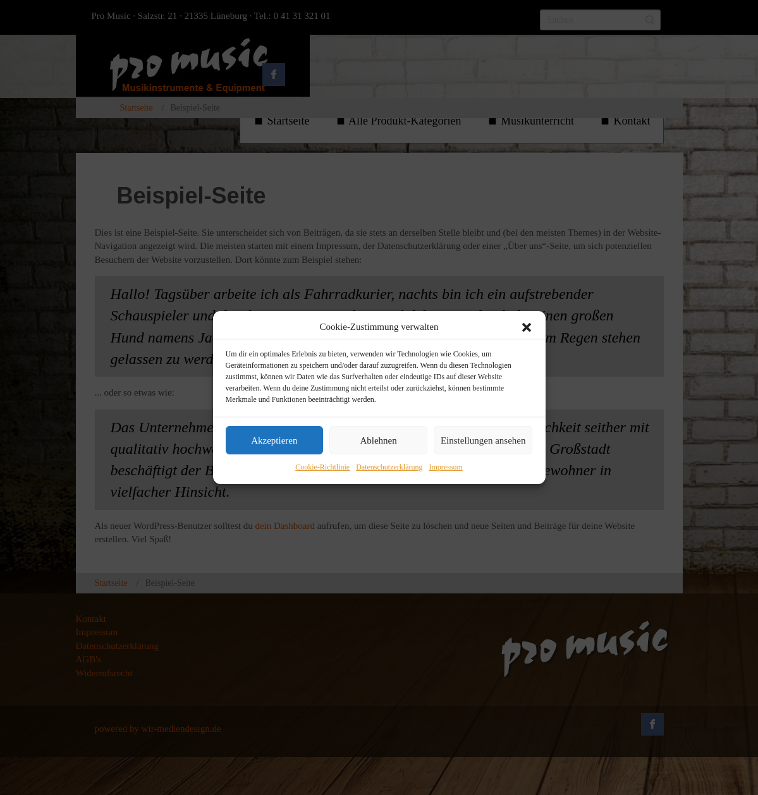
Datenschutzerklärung (389, 467)
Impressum (445, 467)
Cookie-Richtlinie (322, 467)
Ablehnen (378, 440)
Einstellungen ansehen (483, 440)
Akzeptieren (274, 440)
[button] (526, 327)
